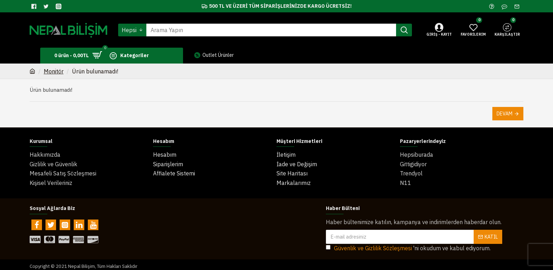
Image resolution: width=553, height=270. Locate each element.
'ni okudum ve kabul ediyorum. (408, 245)
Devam (504, 113)
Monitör (53, 71)
